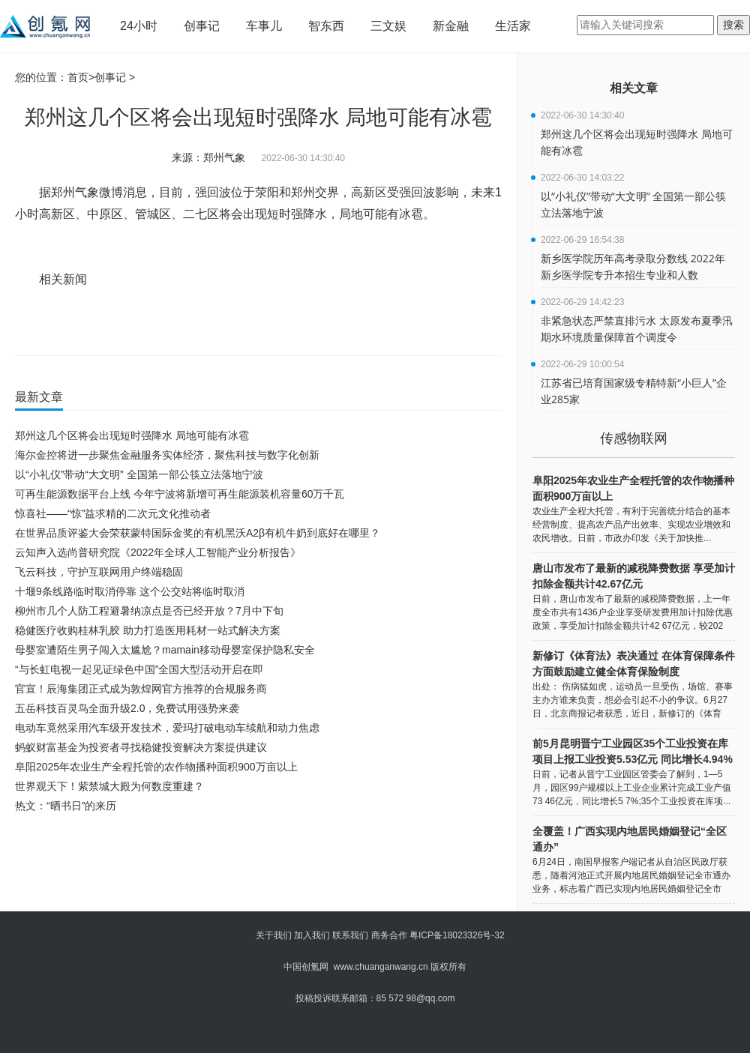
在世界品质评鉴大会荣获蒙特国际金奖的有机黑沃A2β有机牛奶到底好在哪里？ (197, 533)
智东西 (326, 25)
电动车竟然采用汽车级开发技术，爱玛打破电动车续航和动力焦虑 (167, 728)
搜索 (733, 25)
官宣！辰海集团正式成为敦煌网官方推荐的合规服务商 (141, 689)
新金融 (451, 25)
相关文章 (634, 88)
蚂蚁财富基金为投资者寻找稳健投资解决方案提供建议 (141, 747)
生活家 (513, 25)
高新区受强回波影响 (245, 323)
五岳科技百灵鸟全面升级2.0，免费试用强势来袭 (127, 708)
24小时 (139, 25)
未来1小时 (310, 323)
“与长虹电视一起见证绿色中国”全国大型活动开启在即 (139, 669)
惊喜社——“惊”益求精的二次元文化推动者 (113, 513)
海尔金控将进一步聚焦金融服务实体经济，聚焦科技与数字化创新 (167, 455)
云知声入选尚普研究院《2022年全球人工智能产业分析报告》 (158, 552)
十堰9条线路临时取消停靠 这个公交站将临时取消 (129, 591)
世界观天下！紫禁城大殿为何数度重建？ (109, 786)
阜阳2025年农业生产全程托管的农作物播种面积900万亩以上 (156, 767)
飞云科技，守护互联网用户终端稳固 (99, 572)
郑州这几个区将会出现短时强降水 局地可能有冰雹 (132, 435)
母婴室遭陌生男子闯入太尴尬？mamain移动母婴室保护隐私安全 (165, 650)
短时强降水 (179, 323)
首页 (78, 77)
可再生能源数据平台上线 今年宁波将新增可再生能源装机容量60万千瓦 (179, 494)
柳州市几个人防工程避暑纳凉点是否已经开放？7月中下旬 (149, 611)
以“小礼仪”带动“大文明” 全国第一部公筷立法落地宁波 (139, 474)
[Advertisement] (255, 856)
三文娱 (388, 25)
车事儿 (264, 25)
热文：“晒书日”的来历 (65, 806)
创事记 (202, 25)
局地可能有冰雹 (121, 323)
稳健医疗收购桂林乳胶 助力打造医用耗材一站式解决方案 (147, 630)
